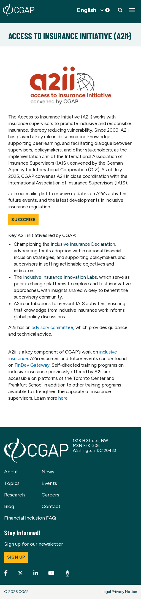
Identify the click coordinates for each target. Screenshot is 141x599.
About (11, 472)
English (86, 10)
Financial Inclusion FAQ (30, 518)
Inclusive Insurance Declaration (83, 244)
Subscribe (23, 219)
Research (14, 495)
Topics (12, 483)
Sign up (16, 557)
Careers (50, 495)
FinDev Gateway (32, 365)
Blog (9, 506)
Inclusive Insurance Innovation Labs (60, 277)
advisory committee (52, 327)
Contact (51, 506)
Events (49, 483)
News (48, 472)
